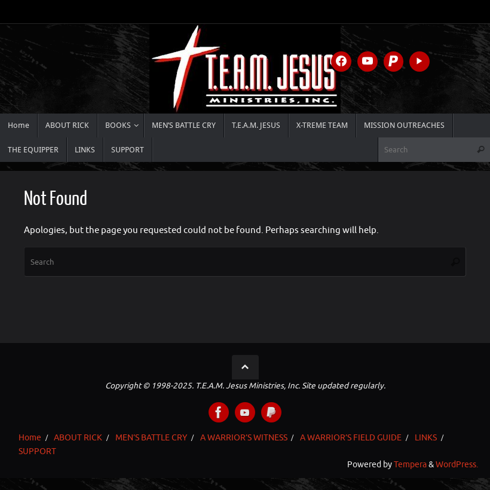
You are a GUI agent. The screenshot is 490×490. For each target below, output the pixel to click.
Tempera (410, 465)
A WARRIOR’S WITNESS (243, 438)
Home (30, 438)
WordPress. (457, 465)
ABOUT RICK (78, 438)
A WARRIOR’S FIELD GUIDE (351, 438)
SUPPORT (37, 451)
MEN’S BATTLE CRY (151, 438)
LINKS (426, 438)
